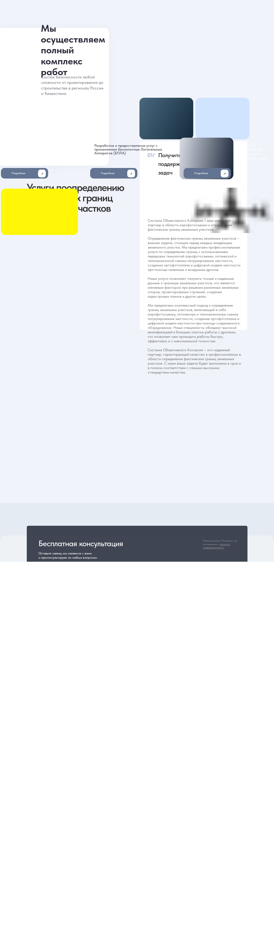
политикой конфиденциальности (216, 546)
